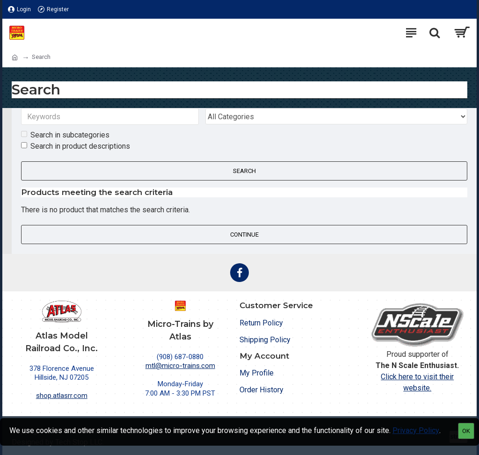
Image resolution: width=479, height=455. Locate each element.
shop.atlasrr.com (61, 395)
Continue (244, 234)
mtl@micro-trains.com (180, 365)
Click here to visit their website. (417, 382)
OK (466, 430)
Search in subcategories (65, 135)
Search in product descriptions (75, 147)
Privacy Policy (415, 430)
